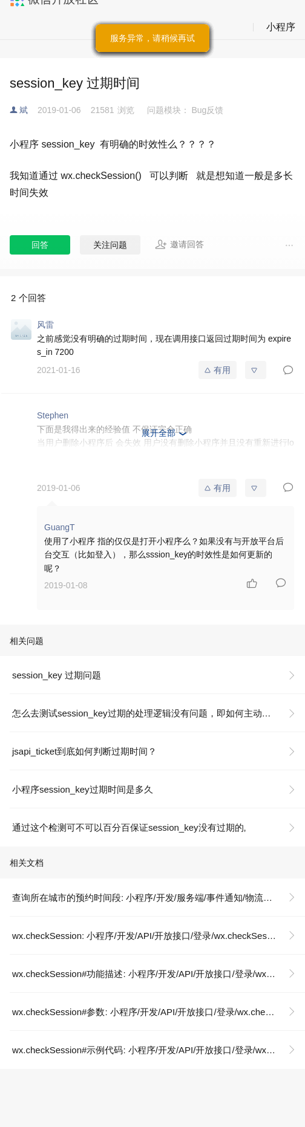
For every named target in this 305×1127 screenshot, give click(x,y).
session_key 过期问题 (56, 675)
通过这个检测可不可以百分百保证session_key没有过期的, (129, 827)
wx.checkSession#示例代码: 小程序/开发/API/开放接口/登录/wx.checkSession (158, 1050)
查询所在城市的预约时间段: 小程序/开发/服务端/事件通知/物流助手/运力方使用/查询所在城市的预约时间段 (158, 897)
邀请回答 (179, 244)
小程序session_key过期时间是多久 (82, 789)
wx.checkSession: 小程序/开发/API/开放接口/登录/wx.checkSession (147, 936)
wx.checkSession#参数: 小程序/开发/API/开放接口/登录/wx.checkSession (158, 1012)
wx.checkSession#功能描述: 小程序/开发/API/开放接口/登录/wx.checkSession (158, 974)
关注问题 (110, 245)
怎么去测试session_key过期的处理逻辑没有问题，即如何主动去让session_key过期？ (158, 713)
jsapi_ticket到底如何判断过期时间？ (84, 751)
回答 (39, 245)
